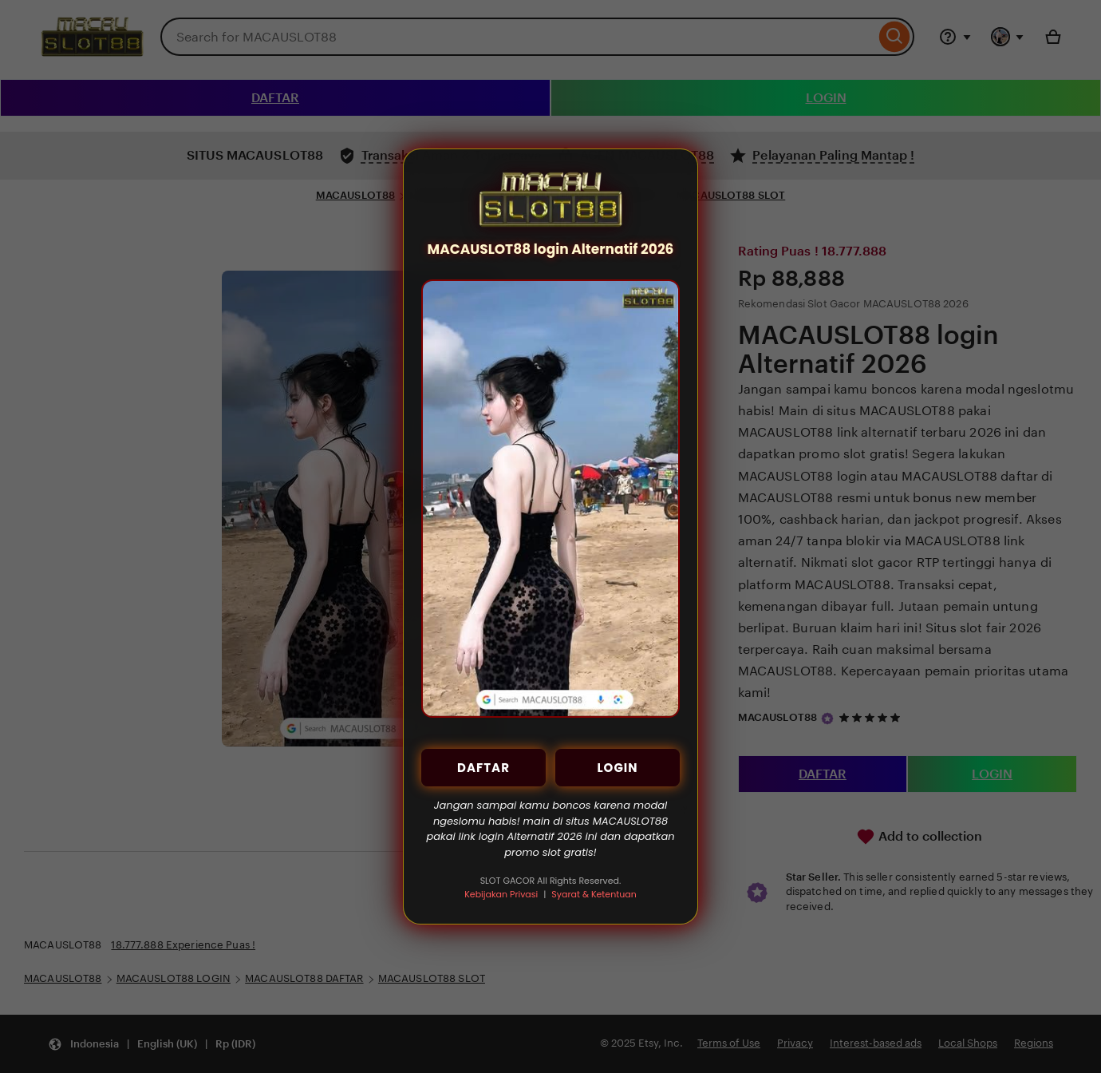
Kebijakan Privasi (501, 894)
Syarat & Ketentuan (593, 894)
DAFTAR (483, 767)
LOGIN (617, 767)
